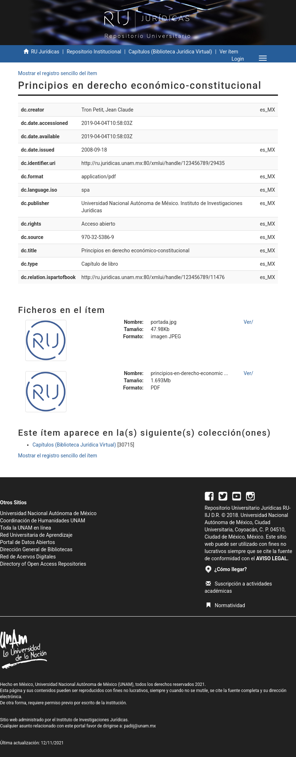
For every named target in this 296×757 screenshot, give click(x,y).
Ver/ (248, 322)
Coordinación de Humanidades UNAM (42, 520)
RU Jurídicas (45, 52)
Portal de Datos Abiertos (27, 542)
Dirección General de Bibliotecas (36, 549)
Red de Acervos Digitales (28, 557)
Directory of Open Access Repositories (43, 564)
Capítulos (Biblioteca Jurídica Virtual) (170, 52)
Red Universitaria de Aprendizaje (36, 535)
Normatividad (225, 605)
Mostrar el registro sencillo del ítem (57, 73)
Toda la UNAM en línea (25, 528)
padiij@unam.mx (140, 725)
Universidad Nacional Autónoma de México (48, 513)
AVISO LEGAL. (272, 558)
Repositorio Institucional (94, 52)
